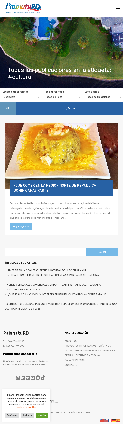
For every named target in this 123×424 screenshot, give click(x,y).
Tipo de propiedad (53, 91)
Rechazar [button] (27, 415)
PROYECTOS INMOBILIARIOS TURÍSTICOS (88, 345)
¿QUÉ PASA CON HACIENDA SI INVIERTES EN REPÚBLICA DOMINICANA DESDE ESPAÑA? (57, 294)
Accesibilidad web (82, 412)
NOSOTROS (71, 340)
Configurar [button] (12, 415)
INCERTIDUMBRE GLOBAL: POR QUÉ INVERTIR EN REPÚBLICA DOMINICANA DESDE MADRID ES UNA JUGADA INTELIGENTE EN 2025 (61, 306)
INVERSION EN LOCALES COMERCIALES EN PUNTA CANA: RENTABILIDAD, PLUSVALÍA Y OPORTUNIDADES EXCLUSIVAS (54, 287)
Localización (91, 91)
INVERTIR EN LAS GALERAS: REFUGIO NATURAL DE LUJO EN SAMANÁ (47, 270)
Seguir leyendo (21, 226)
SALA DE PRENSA (75, 360)
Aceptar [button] (42, 415)
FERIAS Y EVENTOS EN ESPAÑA (82, 355)
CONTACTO (71, 365)
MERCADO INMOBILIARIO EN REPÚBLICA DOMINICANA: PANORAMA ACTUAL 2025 (53, 275)
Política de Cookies (64, 412)
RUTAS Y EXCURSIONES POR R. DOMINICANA (90, 350)
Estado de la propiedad (15, 91)
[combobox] (20, 98)
